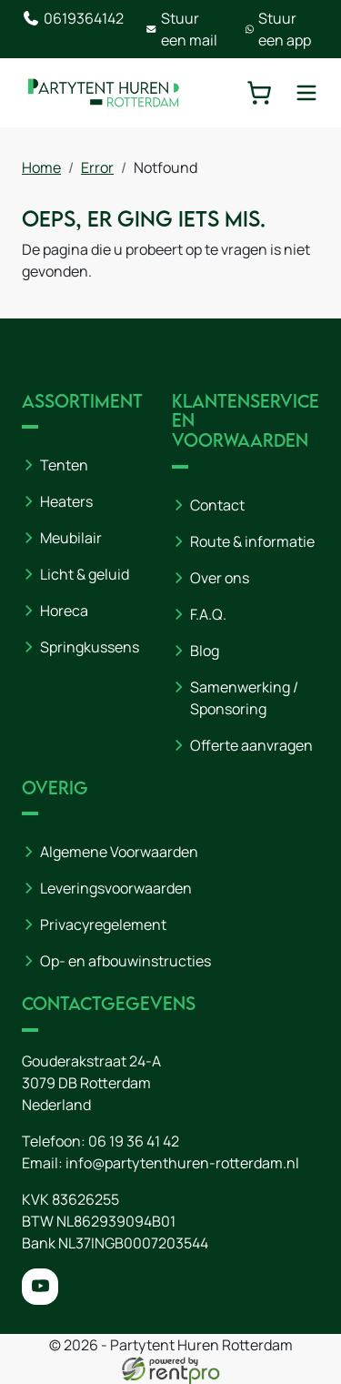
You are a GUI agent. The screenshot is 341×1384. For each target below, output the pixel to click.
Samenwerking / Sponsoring (244, 698)
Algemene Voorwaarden (119, 852)
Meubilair (71, 538)
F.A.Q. (208, 614)
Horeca (64, 611)
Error (97, 167)
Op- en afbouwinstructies (125, 961)
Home (41, 167)
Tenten (64, 465)
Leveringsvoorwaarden (116, 888)
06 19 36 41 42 (133, 1141)
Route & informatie (252, 541)
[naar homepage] (104, 92)
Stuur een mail (181, 29)
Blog (204, 651)
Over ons (219, 578)
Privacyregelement (103, 924)
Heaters (66, 501)
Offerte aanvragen (251, 745)
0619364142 (73, 18)
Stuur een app (278, 29)
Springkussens (89, 647)
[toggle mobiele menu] (306, 93)
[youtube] (40, 1286)
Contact (217, 505)
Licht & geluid (84, 574)
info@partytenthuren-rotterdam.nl (182, 1163)
